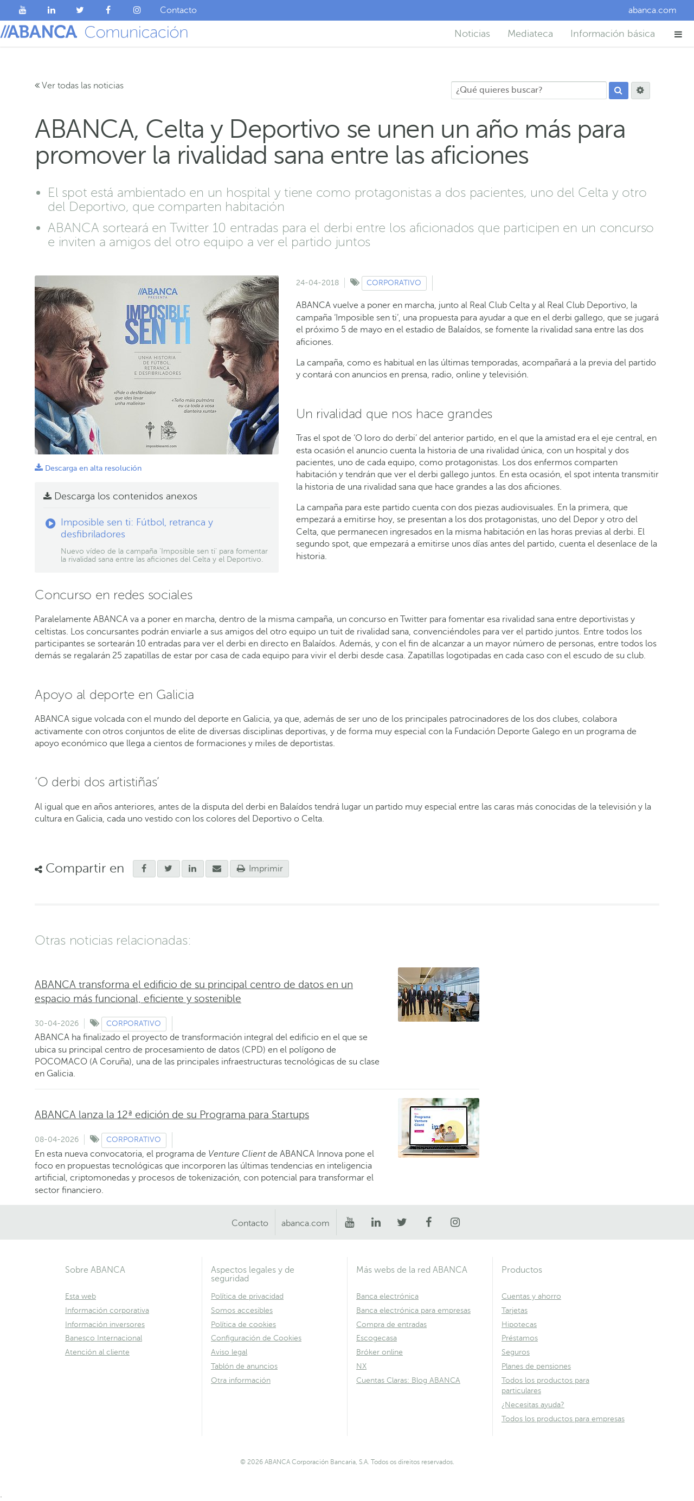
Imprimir (260, 869)
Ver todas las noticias (79, 86)
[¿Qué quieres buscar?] (529, 90)
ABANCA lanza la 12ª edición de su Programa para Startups (172, 1114)
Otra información (241, 1380)
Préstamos (520, 1338)
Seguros (516, 1352)
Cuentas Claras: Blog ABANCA (408, 1380)
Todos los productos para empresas (563, 1419)
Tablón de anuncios (244, 1366)
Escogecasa (376, 1338)
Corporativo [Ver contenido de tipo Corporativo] (394, 283)
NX (361, 1366)
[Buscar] (618, 90)
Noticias (472, 33)
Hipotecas (519, 1324)
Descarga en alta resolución (88, 468)
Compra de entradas (391, 1324)
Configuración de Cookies (256, 1338)
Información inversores (105, 1324)
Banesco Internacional (103, 1338)
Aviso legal (229, 1352)
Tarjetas (515, 1310)
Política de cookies (243, 1324)
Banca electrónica (387, 1296)
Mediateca (530, 33)
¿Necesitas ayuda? (533, 1405)
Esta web (80, 1296)
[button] (678, 34)
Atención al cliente (97, 1352)
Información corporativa (107, 1310)
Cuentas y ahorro (531, 1296)
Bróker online (379, 1352)
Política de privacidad (247, 1296)
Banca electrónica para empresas (413, 1310)
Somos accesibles (242, 1310)
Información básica (612, 33)
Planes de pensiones (536, 1366)
